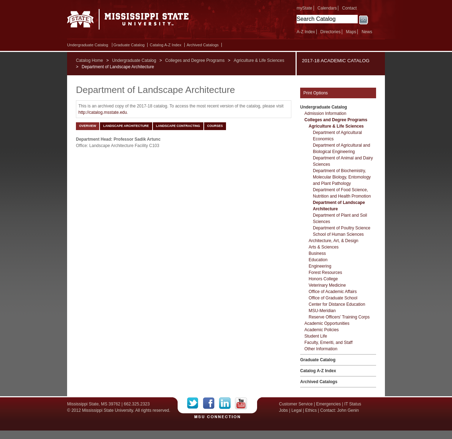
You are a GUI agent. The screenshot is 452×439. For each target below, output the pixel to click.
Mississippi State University (128, 21)
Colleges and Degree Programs (195, 60)
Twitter (195, 403)
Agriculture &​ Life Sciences (336, 126)
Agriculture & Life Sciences (259, 60)
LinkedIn (227, 403)
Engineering (320, 266)
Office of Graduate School (333, 297)
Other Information (320, 348)
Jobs (283, 410)
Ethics (311, 410)
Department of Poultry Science (341, 228)
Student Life (315, 336)
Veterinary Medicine (327, 285)
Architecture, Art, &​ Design (333, 240)
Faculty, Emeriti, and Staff (328, 342)
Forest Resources (325, 272)
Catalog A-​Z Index (166, 45)
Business (317, 253)
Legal (296, 410)
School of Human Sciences (338, 234)
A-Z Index (306, 31)
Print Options (315, 92)
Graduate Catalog (128, 45)
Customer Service (296, 404)
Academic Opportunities (326, 323)
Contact (349, 8)
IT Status (352, 404)
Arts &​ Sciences (324, 247)
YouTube (241, 403)
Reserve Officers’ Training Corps (339, 317)
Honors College (323, 278)
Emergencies (328, 404)
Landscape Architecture (126, 126)
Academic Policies (321, 329)
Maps (351, 31)
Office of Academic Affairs (333, 291)
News (367, 31)
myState (304, 8)
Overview (87, 126)
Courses (215, 126)
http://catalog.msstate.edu (102, 112)
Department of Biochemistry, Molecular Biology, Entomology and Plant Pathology (342, 177)
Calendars (327, 8)
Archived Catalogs (202, 45)
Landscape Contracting (178, 126)
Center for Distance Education (337, 304)
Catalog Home (89, 60)
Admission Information (325, 113)
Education (318, 259)
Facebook (211, 403)
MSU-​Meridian (322, 310)
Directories (330, 31)
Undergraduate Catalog (87, 45)
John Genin (348, 410)
